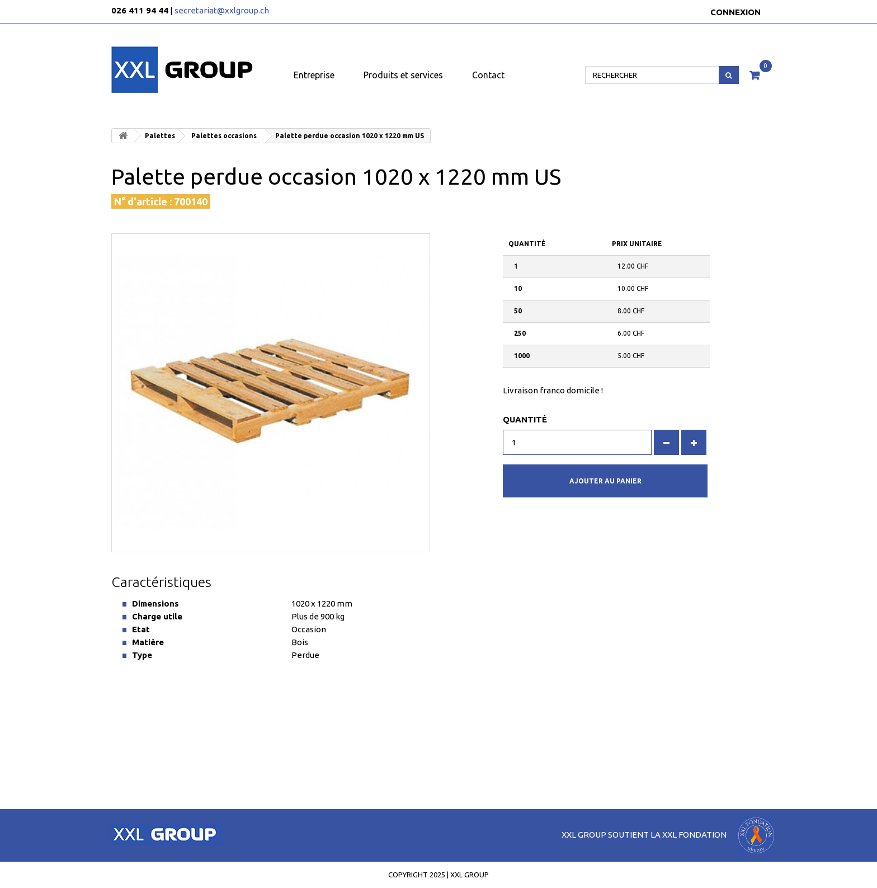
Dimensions (155, 603)
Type (142, 655)
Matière (148, 642)
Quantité (525, 419)
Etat (141, 629)
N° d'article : (143, 201)
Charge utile (157, 616)
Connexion (735, 12)
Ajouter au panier (605, 481)
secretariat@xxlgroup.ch (222, 10)
